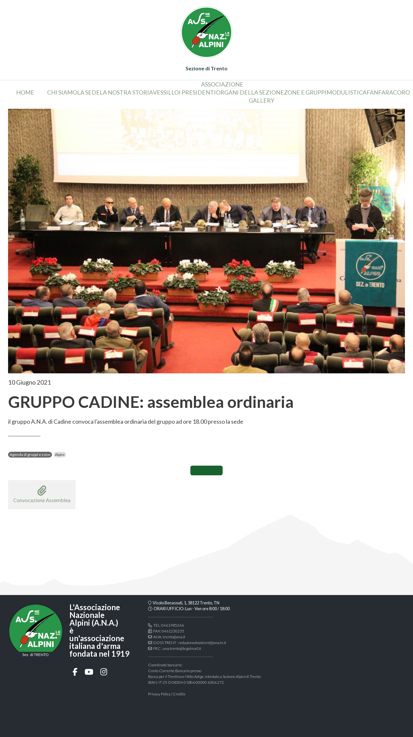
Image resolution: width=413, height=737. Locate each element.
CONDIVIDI (206, 470)
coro (401, 92)
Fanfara (380, 92)
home (25, 92)
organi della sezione (250, 92)
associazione (222, 84)
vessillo (166, 92)
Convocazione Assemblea (41, 494)
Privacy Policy (159, 694)
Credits (179, 694)
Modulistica (347, 92)
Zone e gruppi (305, 92)
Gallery (261, 100)
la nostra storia (126, 92)
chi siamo (62, 92)
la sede (88, 92)
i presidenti (197, 92)
